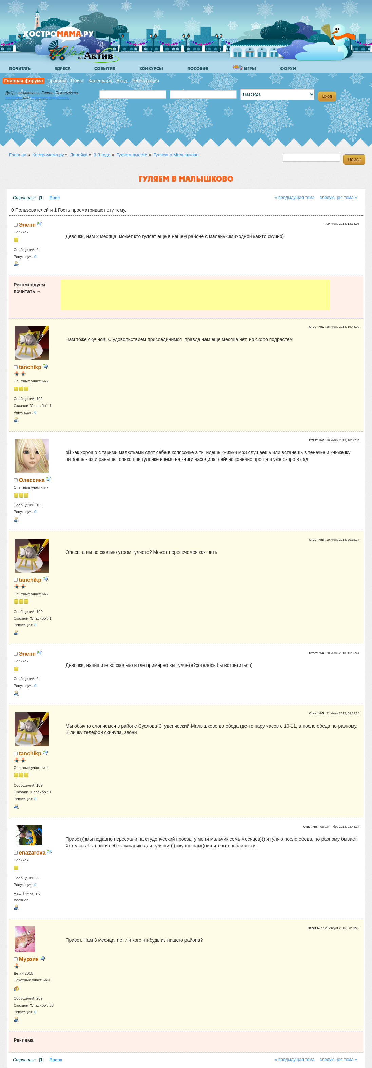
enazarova (32, 852)
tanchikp (30, 367)
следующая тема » (338, 197)
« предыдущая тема (294, 197)
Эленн (27, 225)
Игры (244, 68)
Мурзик (29, 959)
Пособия (197, 68)
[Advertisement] (195, 294)
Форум (288, 68)
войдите (13, 98)
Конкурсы (151, 68)
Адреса (62, 68)
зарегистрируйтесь (50, 98)
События (104, 68)
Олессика (32, 480)
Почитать (20, 68)
